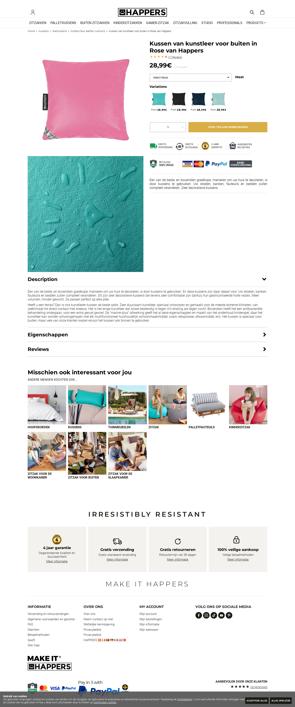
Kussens (75, 433)
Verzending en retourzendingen (48, 614)
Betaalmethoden (39, 635)
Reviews (175, 63)
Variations (158, 93)
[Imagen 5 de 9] (208, 411)
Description (43, 285)
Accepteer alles (249, 700)
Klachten (33, 630)
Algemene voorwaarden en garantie (51, 619)
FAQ (30, 624)
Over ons (89, 614)
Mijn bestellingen (151, 619)
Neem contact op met (98, 619)
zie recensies (258, 687)
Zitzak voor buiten (83, 484)
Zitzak (154, 433)
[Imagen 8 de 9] (87, 459)
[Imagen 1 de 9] (47, 411)
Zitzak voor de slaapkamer (120, 482)
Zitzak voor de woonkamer (40, 482)
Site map (34, 645)
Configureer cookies (122, 702)
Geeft (31, 640)
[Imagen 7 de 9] (47, 458)
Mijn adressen (149, 630)
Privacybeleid (92, 630)
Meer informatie (57, 561)
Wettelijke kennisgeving (99, 624)
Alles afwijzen (278, 700)
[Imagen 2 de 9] (87, 411)
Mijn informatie (149, 624)
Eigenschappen (48, 341)
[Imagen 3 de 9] (127, 411)
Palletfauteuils (202, 433)
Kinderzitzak (239, 433)
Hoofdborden (39, 433)
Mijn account (148, 614)
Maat (239, 83)
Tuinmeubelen (119, 433)
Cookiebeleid (184, 699)
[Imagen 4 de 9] (168, 411)
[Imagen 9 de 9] (127, 458)
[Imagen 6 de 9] (248, 411)
